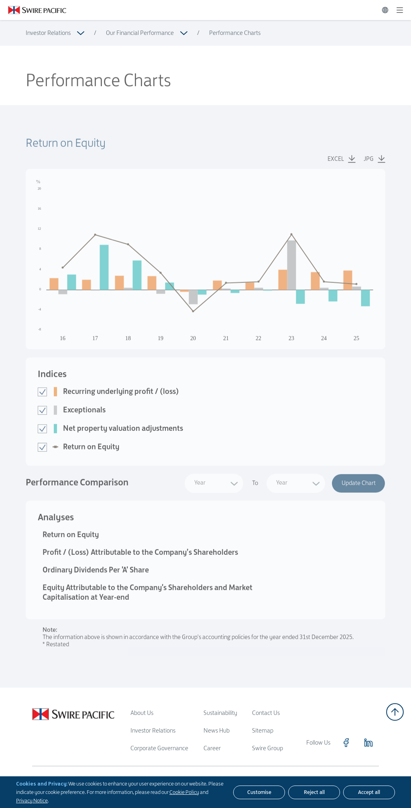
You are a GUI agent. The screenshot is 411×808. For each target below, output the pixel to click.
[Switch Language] (385, 10)
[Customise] (259, 792)
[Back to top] (395, 712)
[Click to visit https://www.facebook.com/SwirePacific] (346, 742)
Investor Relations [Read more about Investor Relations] (48, 33)
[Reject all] (314, 792)
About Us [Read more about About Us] (141, 713)
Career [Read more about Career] (212, 748)
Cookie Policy (184, 792)
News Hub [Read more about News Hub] (216, 730)
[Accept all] (369, 792)
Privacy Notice (32, 800)
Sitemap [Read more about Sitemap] (262, 730)
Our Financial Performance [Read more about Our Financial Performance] (140, 33)
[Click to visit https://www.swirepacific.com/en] (33, 10)
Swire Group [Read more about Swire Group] (267, 748)
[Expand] (400, 10)
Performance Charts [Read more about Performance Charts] (234, 33)
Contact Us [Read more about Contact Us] (266, 713)
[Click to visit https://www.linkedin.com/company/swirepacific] (368, 742)
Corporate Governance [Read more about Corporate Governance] (159, 748)
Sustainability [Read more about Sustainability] (220, 713)
